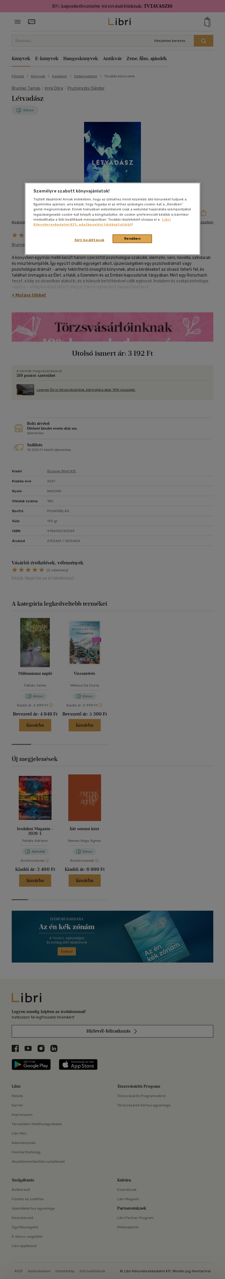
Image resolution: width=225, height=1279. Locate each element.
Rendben (132, 238)
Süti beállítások (89, 240)
